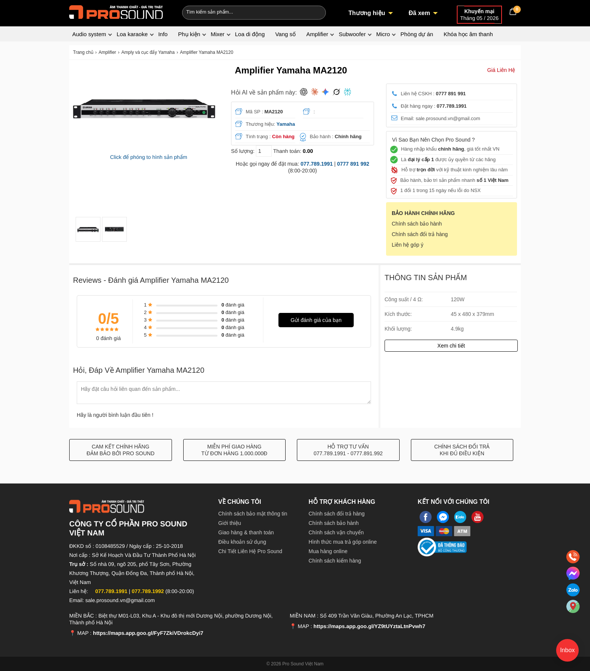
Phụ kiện (189, 34)
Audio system (89, 34)
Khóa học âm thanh (468, 34)
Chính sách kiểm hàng (335, 561)
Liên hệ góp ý (407, 245)
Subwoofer (352, 34)
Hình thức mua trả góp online (343, 542)
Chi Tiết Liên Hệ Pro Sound (250, 551)
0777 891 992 (353, 164)
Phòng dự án (416, 34)
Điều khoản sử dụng (242, 542)
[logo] (116, 11)
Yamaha (286, 124)
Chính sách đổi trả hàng (420, 234)
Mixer (218, 34)
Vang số (285, 34)
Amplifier (317, 34)
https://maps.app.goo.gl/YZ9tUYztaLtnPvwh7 (369, 626)
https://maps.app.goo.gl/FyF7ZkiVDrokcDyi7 (148, 633)
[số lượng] (264, 151)
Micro (383, 34)
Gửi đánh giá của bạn (316, 320)
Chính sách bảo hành (417, 224)
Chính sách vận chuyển (336, 532)
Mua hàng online (328, 551)
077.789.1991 (317, 164)
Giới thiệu (229, 523)
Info (162, 34)
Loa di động (250, 34)
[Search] (315, 11)
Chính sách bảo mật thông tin (252, 514)
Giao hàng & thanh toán (246, 532)
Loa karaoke (132, 34)
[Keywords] (241, 11)
